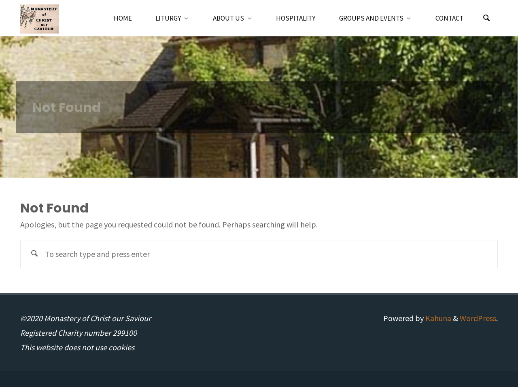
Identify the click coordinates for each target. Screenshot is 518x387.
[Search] (486, 18)
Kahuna (437, 318)
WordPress (478, 318)
